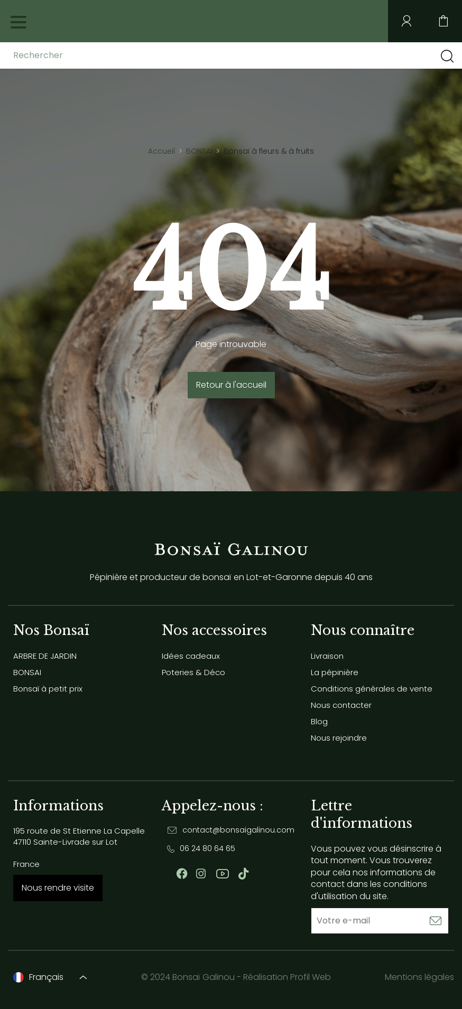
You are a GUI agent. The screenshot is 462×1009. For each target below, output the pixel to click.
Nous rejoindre (339, 737)
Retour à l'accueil (231, 385)
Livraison (327, 655)
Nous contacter (341, 705)
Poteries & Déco (193, 672)
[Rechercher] (97, 55)
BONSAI (27, 672)
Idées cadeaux (191, 655)
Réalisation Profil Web (287, 977)
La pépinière (334, 672)
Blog (319, 721)
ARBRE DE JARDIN (45, 655)
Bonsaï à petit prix (47, 688)
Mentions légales (419, 977)
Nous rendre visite (58, 888)
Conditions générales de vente (371, 688)
